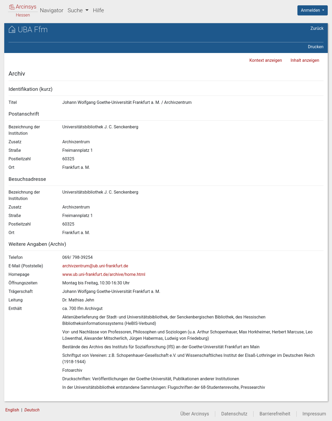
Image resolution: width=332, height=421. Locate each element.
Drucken (315, 46)
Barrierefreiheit (275, 413)
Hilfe (98, 10)
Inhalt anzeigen (304, 60)
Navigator (51, 10)
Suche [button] (76, 10)
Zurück (316, 28)
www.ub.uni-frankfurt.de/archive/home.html (103, 274)
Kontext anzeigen (265, 60)
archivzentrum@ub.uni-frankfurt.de (95, 265)
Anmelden (311, 10)
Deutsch (32, 409)
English (12, 409)
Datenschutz (234, 413)
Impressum (314, 413)
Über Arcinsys (194, 413)
